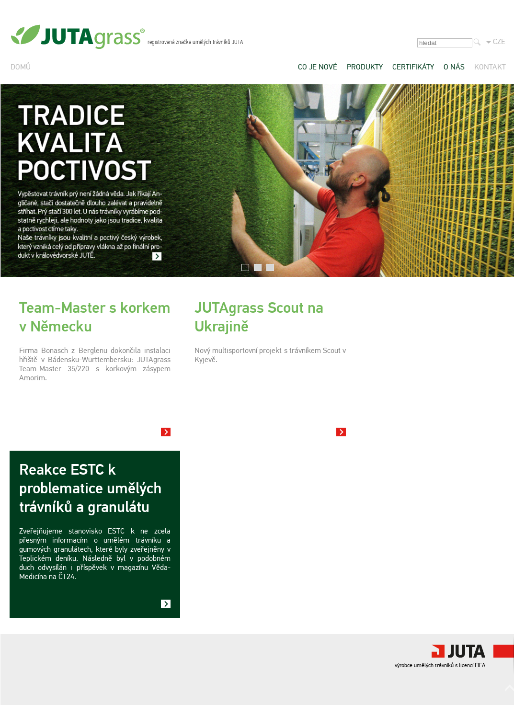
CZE (499, 42)
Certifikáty (413, 67)
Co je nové (317, 67)
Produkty (365, 67)
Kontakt (490, 67)
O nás (454, 67)
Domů (21, 67)
